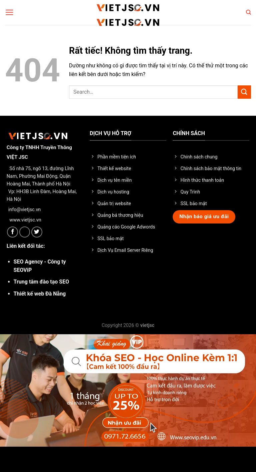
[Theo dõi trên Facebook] (12, 232)
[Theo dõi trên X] (24, 232)
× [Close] (8, 460)
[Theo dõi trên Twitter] (36, 232)
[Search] (248, 12)
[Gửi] (244, 91)
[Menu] (9, 12)
